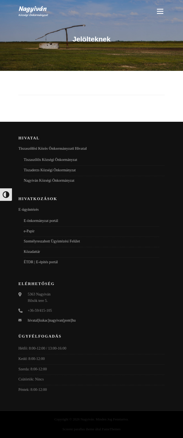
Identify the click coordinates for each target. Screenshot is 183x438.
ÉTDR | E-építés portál (41, 262)
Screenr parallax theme (78, 429)
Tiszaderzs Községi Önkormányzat (50, 170)
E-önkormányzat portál (41, 221)
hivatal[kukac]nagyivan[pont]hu (52, 320)
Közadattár (32, 252)
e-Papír (29, 231)
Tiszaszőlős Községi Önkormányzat (50, 160)
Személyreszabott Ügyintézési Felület (52, 241)
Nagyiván (32, 9)
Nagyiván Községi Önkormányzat (49, 180)
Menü (159, 11)
